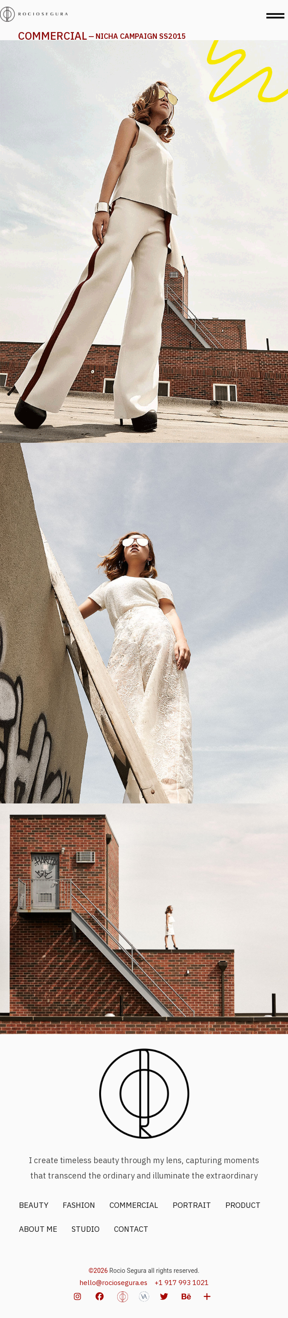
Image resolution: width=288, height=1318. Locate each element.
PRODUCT (243, 1205)
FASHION (79, 1205)
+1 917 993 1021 (182, 1282)
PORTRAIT (192, 1205)
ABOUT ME (38, 1229)
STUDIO (86, 1229)
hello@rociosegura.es (113, 1282)
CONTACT (131, 1229)
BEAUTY (33, 1205)
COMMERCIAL (52, 36)
